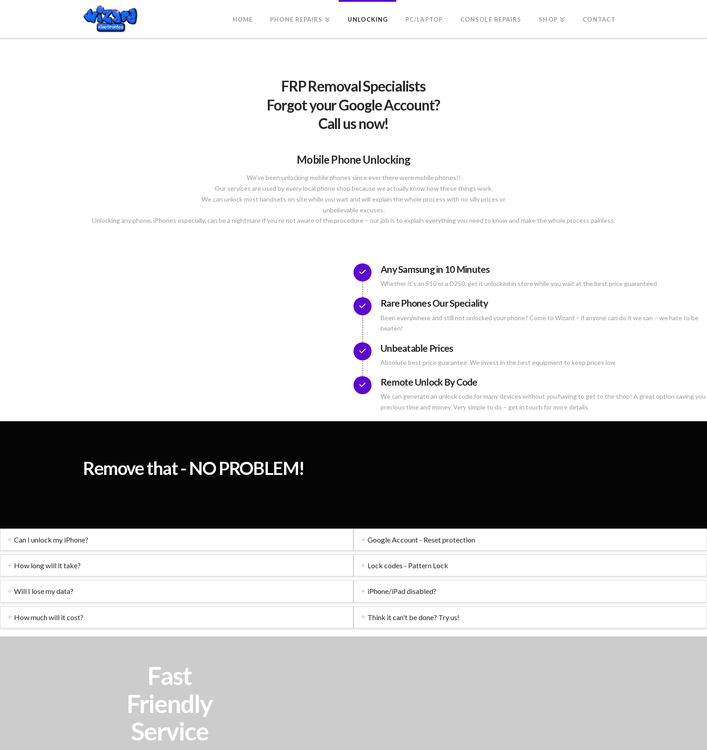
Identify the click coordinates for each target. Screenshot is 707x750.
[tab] (176, 539)
